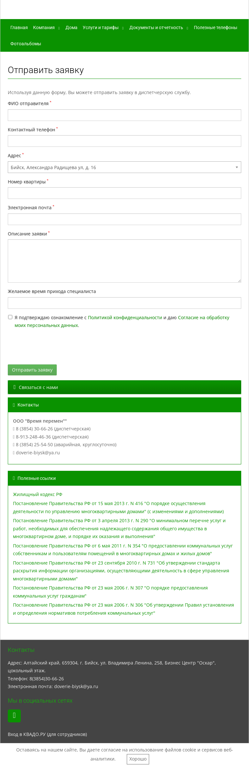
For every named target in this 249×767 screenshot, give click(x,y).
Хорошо (138, 759)
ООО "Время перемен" (62, 11)
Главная (19, 27)
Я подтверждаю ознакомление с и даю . (122, 321)
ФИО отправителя (28, 103)
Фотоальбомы (25, 43)
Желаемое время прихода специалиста (52, 291)
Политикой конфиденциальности (125, 317)
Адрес (14, 155)
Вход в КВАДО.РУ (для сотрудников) (47, 734)
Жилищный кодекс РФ (37, 494)
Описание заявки (27, 234)
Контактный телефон (31, 129)
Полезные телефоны (215, 27)
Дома (71, 27)
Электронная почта (30, 207)
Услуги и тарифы (101, 27)
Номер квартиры (27, 181)
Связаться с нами (36, 387)
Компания (44, 27)
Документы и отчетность (156, 27)
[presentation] (57, 347)
